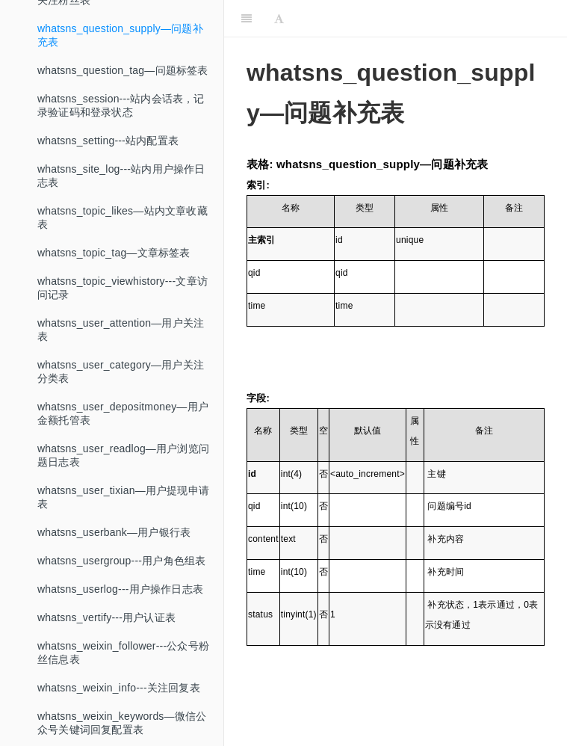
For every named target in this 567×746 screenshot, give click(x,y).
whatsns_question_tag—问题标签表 (122, 84)
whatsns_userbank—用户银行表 (113, 546)
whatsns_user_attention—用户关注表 (120, 344)
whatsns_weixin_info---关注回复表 (118, 702)
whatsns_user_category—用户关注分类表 (120, 385)
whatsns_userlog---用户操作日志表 (120, 603)
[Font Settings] (279, 18)
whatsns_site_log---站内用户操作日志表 (121, 190)
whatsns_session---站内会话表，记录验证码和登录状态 (121, 119)
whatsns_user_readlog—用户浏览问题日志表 (123, 469)
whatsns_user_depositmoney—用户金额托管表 (122, 427)
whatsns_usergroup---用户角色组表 (121, 575)
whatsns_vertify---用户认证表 (106, 632)
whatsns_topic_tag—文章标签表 (113, 267)
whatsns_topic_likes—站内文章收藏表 (122, 231)
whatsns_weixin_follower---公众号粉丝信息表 (123, 666)
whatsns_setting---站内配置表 (108, 155)
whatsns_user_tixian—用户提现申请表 (123, 511)
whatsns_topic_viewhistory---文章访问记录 (122, 302)
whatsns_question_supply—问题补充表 (120, 49)
